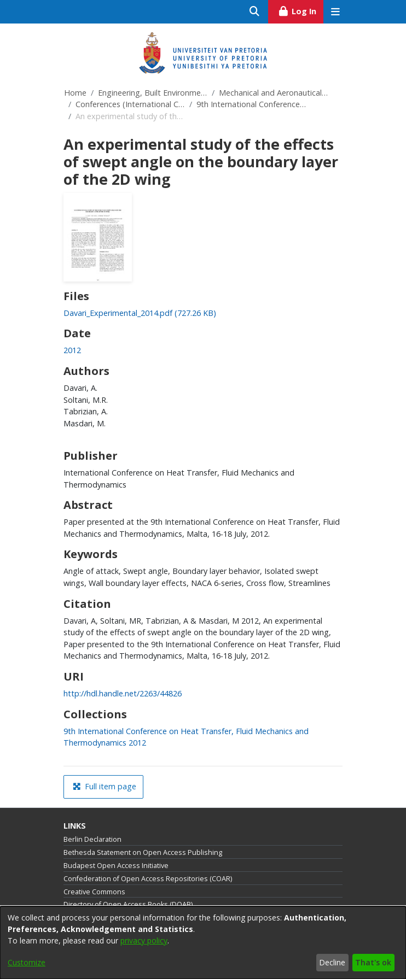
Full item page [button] (104, 786)
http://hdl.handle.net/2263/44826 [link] (122, 693)
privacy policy (143, 940)
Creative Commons (94, 891)
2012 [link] (72, 350)
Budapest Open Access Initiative (116, 865)
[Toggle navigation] (335, 11)
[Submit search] (254, 12)
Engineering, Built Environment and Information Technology (152, 92)
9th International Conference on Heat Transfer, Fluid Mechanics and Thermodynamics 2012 (251, 104)
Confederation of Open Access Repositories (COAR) (147, 878)
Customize (26, 962)
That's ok (373, 962)
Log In (300, 9)
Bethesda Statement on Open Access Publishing (142, 852)
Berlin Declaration (92, 839)
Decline (332, 962)
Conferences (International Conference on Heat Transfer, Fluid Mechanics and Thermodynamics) (130, 104)
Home (75, 92)
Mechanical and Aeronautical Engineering (273, 92)
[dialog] (203, 942)
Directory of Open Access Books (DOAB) (128, 904)
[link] (139, 313)
